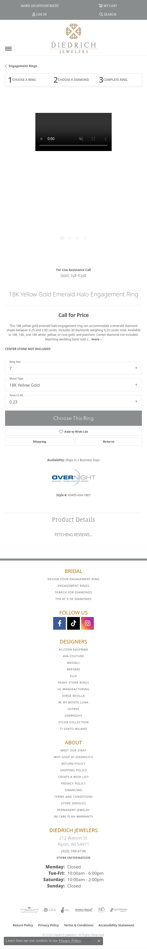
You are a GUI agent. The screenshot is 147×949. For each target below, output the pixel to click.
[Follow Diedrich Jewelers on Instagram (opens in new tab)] (87, 623)
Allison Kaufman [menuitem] (73, 649)
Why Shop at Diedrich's (73, 757)
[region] (73, 181)
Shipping (40, 441)
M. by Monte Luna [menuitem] (73, 702)
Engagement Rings (23, 66)
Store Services (73, 803)
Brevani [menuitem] (73, 669)
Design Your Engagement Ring (73, 579)
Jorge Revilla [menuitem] (73, 696)
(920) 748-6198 (73, 275)
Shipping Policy (73, 770)
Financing (73, 790)
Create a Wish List (73, 777)
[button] (108, 5)
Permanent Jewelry (73, 810)
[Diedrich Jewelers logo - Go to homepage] (73, 38)
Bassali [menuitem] (73, 663)
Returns (108, 441)
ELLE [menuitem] (73, 676)
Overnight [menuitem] (74, 715)
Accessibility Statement (116, 925)
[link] (39, 5)
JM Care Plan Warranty (73, 816)
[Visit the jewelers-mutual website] (84, 910)
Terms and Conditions (73, 797)
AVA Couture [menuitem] (73, 656)
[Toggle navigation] (8, 49)
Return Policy (74, 763)
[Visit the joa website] (65, 910)
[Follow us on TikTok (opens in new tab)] (73, 623)
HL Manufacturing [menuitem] (73, 689)
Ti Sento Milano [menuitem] (73, 729)
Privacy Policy (73, 783)
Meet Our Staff (73, 750)
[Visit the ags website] (29, 910)
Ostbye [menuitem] (73, 709)
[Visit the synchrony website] (118, 910)
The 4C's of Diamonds (73, 599)
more (97, 339)
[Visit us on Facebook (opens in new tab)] (59, 623)
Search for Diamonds (73, 592)
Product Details (73, 519)
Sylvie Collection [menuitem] (73, 722)
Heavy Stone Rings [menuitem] (73, 682)
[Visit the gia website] (50, 910)
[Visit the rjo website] (101, 910)
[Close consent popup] (98, 940)
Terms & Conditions (79, 925)
